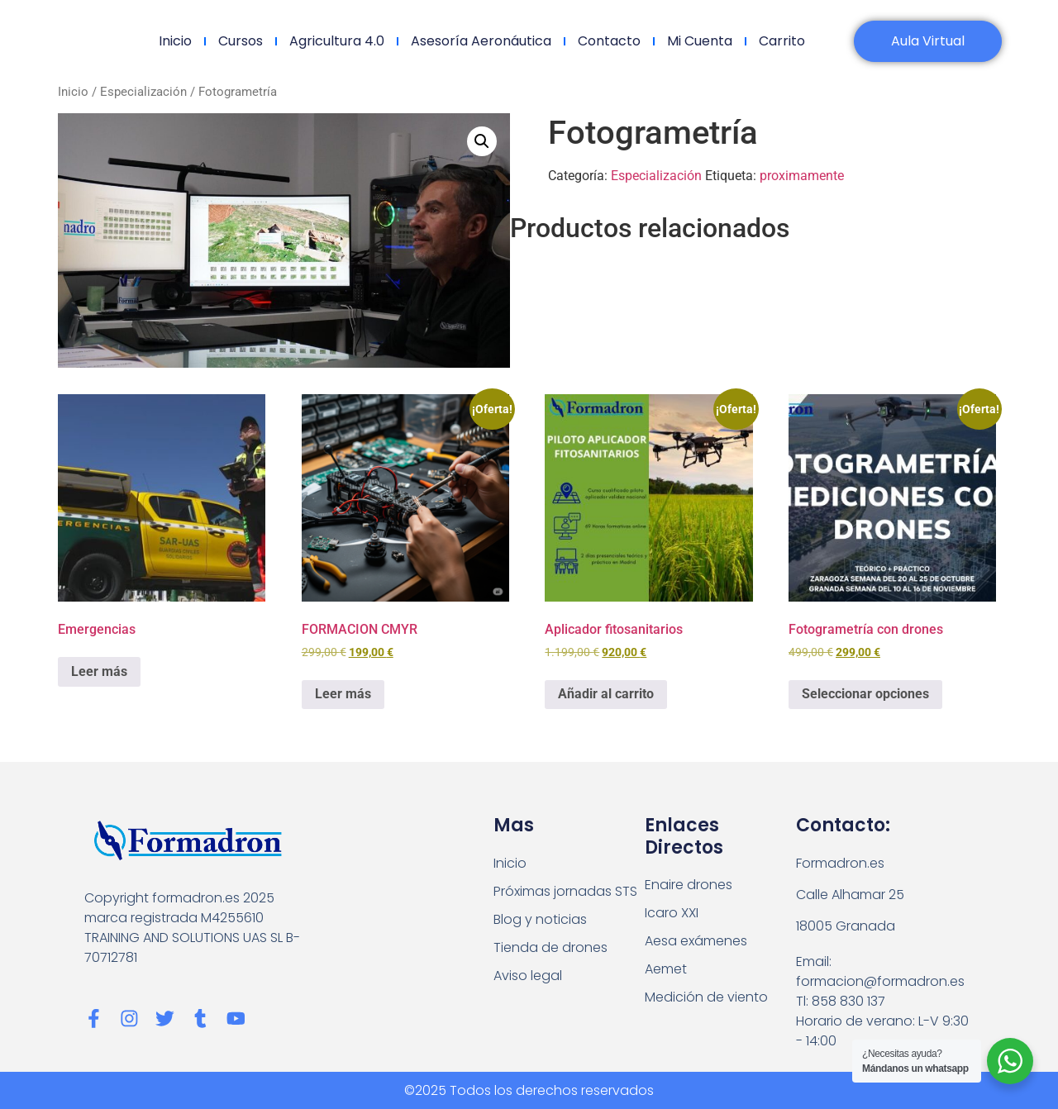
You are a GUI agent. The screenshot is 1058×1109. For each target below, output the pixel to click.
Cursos (239, 40)
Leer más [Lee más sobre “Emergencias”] (99, 671)
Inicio (174, 40)
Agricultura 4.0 (336, 40)
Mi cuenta (699, 40)
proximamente (802, 175)
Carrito (781, 40)
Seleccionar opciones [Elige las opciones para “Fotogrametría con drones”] (865, 694)
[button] (482, 141)
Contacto (608, 40)
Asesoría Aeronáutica (480, 40)
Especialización (143, 91)
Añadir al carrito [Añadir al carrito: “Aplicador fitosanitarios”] (606, 694)
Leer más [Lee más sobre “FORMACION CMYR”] (343, 694)
